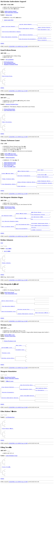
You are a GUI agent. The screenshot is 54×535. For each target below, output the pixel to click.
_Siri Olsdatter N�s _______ (23, 232)
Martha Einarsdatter (10, 168)
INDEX (2, 47)
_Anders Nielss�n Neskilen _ (27, 424)
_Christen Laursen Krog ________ (25, 331)
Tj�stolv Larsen (9, 407)
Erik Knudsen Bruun (8, 65)
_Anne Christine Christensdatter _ (28, 42)
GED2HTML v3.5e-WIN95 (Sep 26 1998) (18, 50)
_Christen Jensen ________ (44, 41)
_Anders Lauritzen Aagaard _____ (9, 27)
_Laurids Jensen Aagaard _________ (28, 24)
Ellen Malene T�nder (8, 459)
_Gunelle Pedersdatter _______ (45, 188)
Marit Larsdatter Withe (10, 221)
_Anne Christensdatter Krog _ (9, 333)
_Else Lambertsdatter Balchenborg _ (40, 241)
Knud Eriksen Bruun (7, 81)
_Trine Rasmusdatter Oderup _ (9, 197)
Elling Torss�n (6, 501)
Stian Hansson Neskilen (10, 403)
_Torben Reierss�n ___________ (45, 185)
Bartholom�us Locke (10, 357)
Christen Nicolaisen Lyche (10, 363)
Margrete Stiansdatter (8, 420)
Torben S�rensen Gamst (10, 164)
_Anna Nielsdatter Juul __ (44, 31)
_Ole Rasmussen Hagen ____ (8, 229)
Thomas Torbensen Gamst (8, 190)
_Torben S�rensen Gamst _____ (9, 184)
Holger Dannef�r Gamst (9, 177)
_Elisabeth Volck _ (20, 373)
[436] (2, 259)
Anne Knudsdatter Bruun (9, 66)
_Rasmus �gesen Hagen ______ (23, 227)
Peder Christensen (7, 131)
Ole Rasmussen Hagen (10, 220)
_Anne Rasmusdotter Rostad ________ (40, 228)
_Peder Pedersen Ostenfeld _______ (28, 37)
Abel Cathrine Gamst (9, 175)
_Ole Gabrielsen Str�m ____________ (40, 231)
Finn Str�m (8, 264)
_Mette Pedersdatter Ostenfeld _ (9, 39)
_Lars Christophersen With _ (22, 239)
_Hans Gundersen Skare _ (41, 415)
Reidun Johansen (6, 281)
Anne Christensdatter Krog (11, 313)
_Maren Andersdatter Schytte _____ (28, 29)
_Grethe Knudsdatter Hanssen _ (45, 195)
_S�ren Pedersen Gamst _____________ (27, 182)
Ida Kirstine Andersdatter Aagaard (11, 33)
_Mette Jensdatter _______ (44, 43)
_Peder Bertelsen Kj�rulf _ (42, 335)
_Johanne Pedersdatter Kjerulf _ (25, 336)
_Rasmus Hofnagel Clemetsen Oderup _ (26, 194)
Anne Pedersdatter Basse (9, 117)
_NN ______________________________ (40, 233)
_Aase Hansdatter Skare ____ (27, 416)
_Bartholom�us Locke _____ (8, 371)
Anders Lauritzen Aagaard (10, 11)
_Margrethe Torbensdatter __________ (26, 187)
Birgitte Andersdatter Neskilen (12, 404)
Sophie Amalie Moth (8, 20)
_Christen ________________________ (40, 243)
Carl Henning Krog (10, 446)
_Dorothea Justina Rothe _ (8, 383)
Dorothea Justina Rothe (10, 359)
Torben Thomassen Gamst (10, 173)
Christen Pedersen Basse (9, 116)
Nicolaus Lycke (6, 377)
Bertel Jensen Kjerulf (9, 312)
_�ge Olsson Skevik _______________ (40, 226)
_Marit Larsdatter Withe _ (8, 242)
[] (2, 296)
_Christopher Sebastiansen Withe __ (40, 238)
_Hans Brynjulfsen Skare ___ (27, 411)
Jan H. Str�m (7, 267)
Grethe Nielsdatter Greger (11, 488)
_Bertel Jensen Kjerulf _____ (9, 321)
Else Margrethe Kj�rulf (8, 327)
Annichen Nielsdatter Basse (12, 111)
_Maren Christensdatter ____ (22, 244)
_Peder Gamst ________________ (45, 180)
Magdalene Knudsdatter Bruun (11, 68)
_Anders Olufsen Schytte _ (44, 28)
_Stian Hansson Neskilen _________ (10, 414)
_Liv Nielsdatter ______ (41, 418)
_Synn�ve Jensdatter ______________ (40, 246)
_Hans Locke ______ (20, 368)
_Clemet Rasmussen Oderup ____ (45, 193)
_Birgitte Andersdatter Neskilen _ (10, 426)
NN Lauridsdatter (10, 63)
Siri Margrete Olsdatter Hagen (10, 236)
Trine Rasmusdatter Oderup (11, 165)
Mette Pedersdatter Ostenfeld (11, 12)
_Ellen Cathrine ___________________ (26, 199)
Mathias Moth (9, 15)
